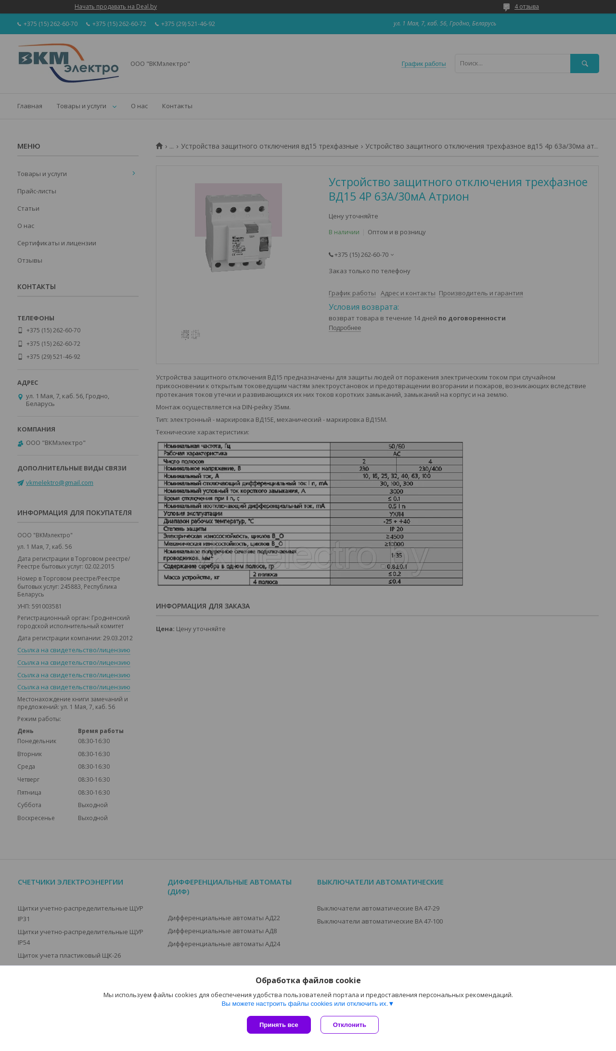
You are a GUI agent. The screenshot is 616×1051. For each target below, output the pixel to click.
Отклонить (349, 1024)
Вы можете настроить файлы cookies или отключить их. (304, 1003)
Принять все (278, 1024)
